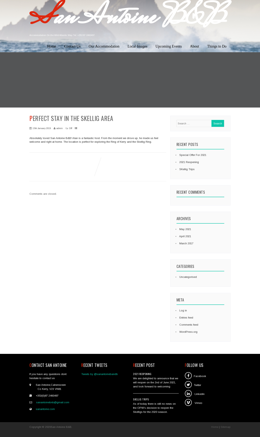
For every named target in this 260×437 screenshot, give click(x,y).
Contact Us (72, 46)
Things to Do (216, 46)
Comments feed (188, 324)
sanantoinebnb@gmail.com (52, 402)
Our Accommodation (104, 46)
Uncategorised (188, 276)
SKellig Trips (187, 169)
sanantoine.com (45, 409)
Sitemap (226, 426)
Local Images (137, 46)
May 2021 (185, 229)
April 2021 (185, 236)
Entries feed (186, 317)
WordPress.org (188, 331)
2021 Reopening (189, 162)
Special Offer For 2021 (192, 155)
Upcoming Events (169, 46)
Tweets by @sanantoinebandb (99, 374)
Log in (183, 310)
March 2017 (186, 243)
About (194, 46)
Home (51, 46)
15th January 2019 (42, 128)
